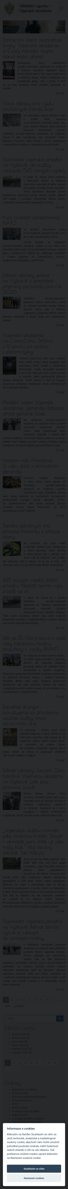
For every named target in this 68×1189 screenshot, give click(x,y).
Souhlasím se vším (34, 1168)
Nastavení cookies (34, 1178)
